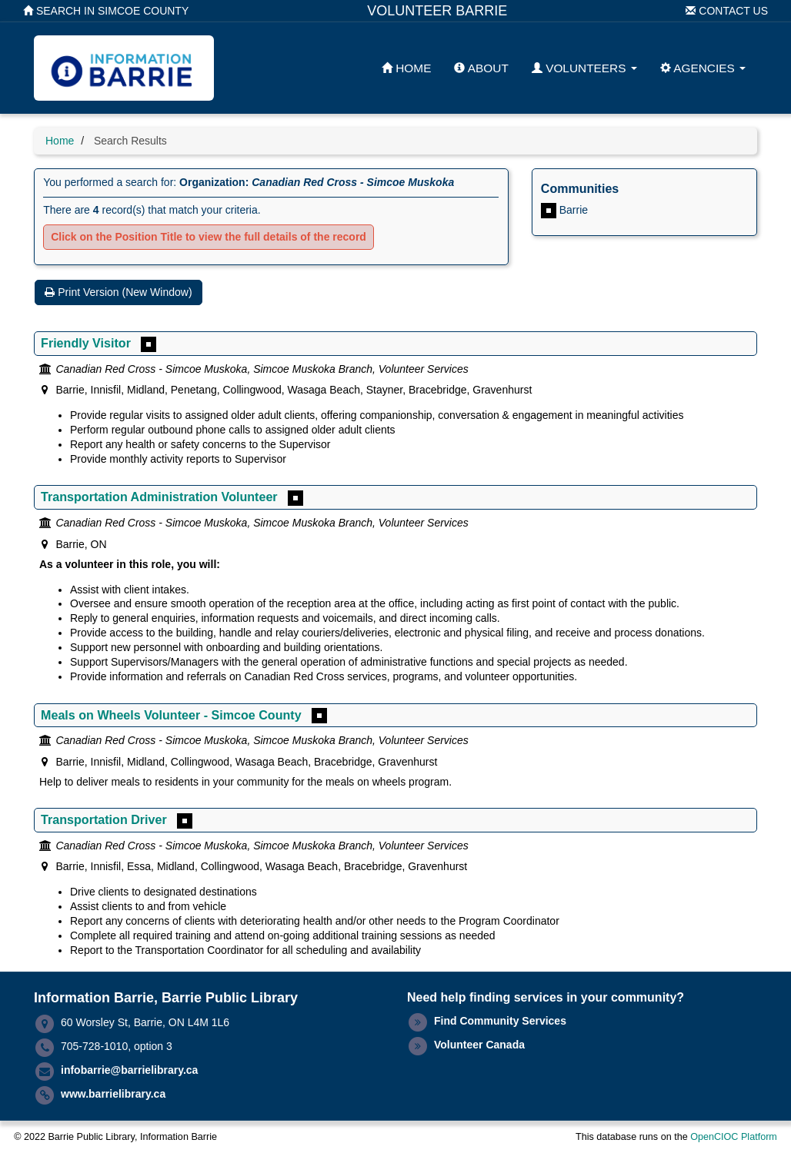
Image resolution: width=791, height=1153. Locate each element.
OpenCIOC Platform (733, 1136)
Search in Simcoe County (106, 11)
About (481, 68)
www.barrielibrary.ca (113, 1094)
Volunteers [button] (584, 68)
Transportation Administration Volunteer (159, 496)
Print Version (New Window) (118, 292)
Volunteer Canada (479, 1044)
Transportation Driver (104, 819)
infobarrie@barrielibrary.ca (129, 1070)
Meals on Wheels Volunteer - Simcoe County (171, 715)
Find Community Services (500, 1021)
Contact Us (727, 11)
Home (406, 68)
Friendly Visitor (86, 343)
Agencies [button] (703, 68)
